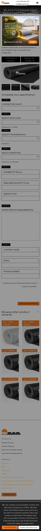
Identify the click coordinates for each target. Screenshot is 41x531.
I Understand (10, 527)
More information (29, 527)
